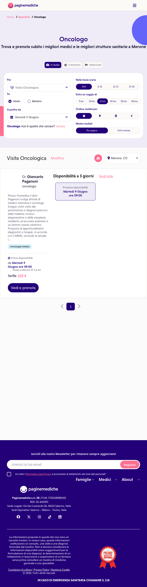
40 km (134, 101)
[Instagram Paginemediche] (39, 517)
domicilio (72, 65)
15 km (102, 101)
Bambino (35, 101)
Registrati (130, 464)
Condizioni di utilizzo (20, 569)
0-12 (100, 86)
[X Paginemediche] (29, 517)
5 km (81, 101)
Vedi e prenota (23, 288)
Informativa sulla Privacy (38, 474)
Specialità (24, 16)
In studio (53, 64)
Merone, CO (123, 158)
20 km (113, 101)
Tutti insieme (123, 130)
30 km (124, 101)
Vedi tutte (106, 176)
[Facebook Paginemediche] (18, 517)
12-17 (115, 86)
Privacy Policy (41, 569)
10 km (92, 101)
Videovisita (93, 64)
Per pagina (92, 130)
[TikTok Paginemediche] (49, 517)
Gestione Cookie (60, 569)
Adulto (14, 101)
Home (10, 16)
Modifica (57, 158)
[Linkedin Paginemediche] (59, 517)
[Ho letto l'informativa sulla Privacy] (9, 474)
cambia (60, 126)
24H (84, 86)
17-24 (132, 86)
